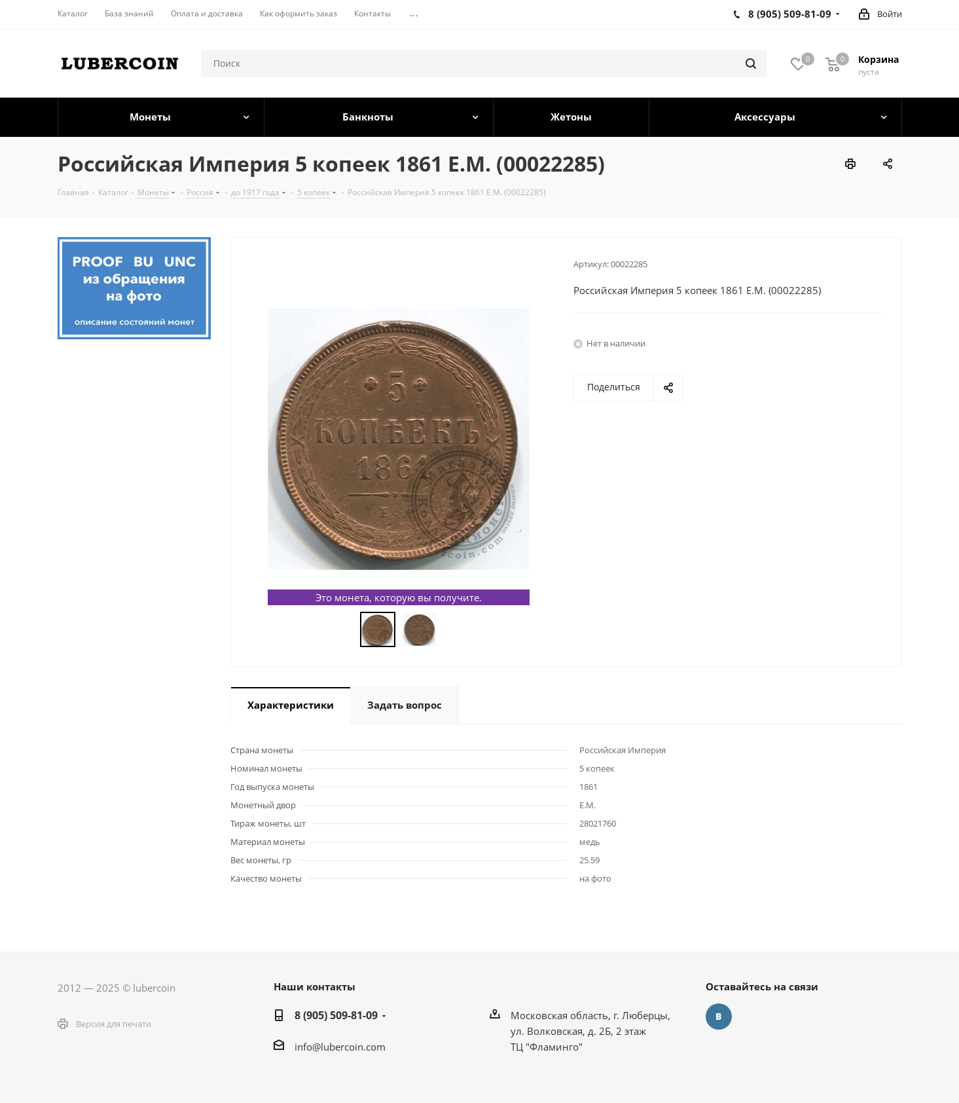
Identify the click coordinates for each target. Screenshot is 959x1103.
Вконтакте (719, 1016)
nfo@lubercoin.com (341, 1046)
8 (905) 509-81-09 (336, 1015)
